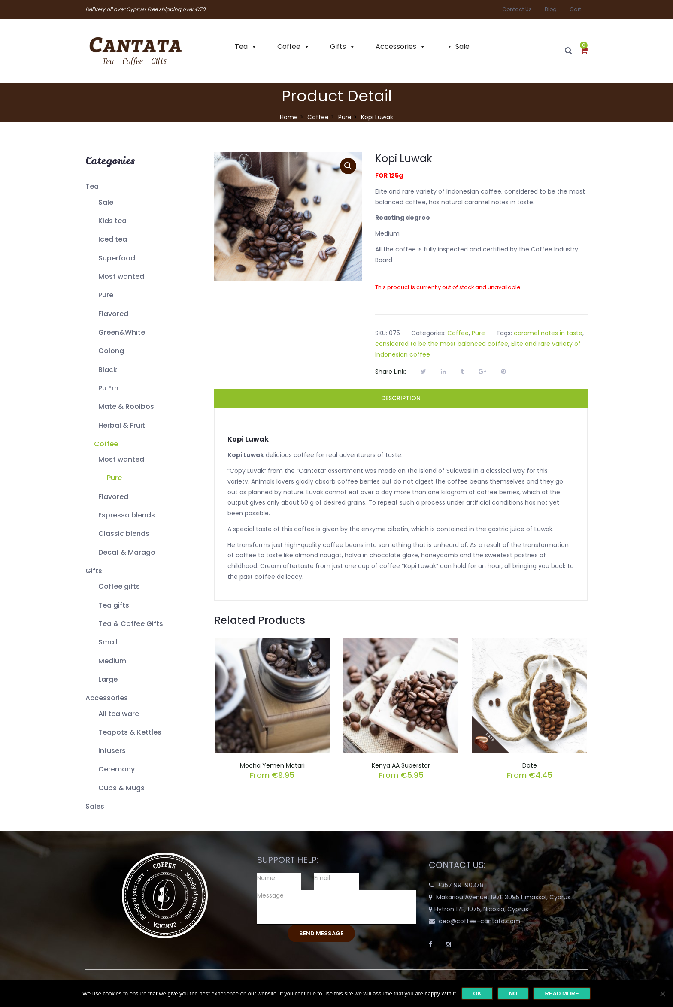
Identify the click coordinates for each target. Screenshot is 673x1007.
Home (289, 117)
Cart (575, 9)
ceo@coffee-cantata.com (479, 921)
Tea (241, 46)
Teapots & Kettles (129, 732)
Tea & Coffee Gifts (130, 624)
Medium (112, 661)
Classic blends (123, 533)
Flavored (113, 314)
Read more (562, 993)
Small (108, 642)
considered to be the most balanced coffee (441, 343)
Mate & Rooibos (126, 406)
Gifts (338, 46)
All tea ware (118, 714)
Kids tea (112, 221)
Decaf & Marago (126, 552)
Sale (462, 46)
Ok (477, 993)
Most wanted (121, 276)
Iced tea (112, 239)
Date (529, 765)
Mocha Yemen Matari (272, 765)
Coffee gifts (119, 586)
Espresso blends (126, 515)
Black (107, 370)
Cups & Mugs (121, 788)
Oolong (111, 351)
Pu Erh (108, 388)
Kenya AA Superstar (401, 765)
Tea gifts (113, 605)
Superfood (116, 258)
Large (108, 679)
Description (401, 398)
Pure (345, 117)
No (513, 993)
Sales (94, 806)
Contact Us (517, 9)
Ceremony (116, 769)
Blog (551, 9)
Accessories (396, 46)
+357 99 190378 (460, 885)
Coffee (288, 46)
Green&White (121, 332)
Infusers (112, 751)
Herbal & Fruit (121, 425)
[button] (584, 51)
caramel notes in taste (548, 333)
